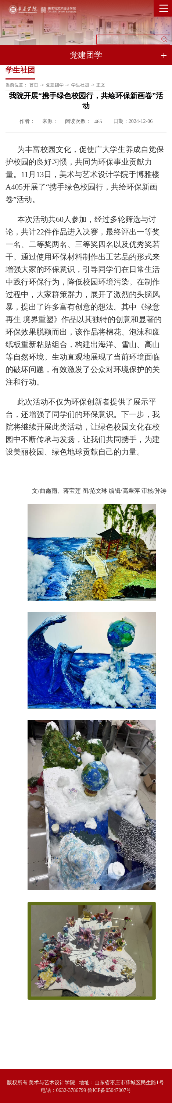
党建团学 (55, 85)
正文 (100, 85)
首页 (33, 85)
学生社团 (80, 85)
